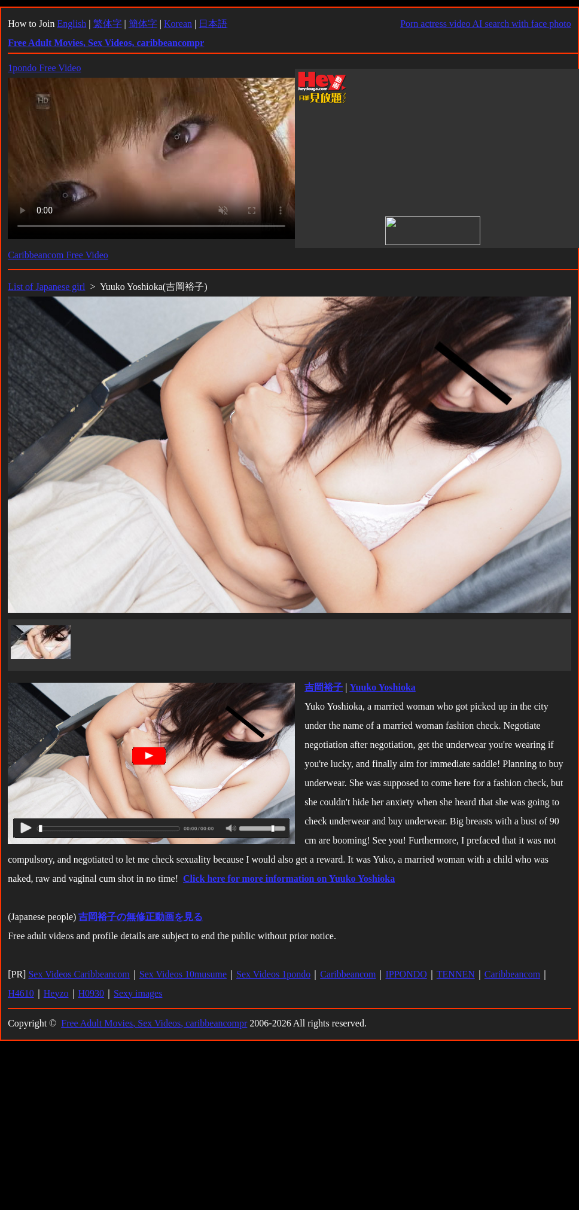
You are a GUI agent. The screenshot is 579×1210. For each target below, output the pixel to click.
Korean (178, 24)
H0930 (91, 993)
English (71, 24)
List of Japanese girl (46, 287)
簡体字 (143, 24)
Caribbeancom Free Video (58, 255)
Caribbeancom (348, 974)
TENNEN (456, 974)
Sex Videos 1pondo (273, 974)
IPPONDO (405, 974)
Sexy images (138, 993)
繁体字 (107, 24)
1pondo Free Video (44, 68)
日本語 (213, 24)
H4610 (21, 993)
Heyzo (56, 993)
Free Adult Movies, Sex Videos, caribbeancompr (154, 1023)
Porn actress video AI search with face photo (485, 24)
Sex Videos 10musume (183, 974)
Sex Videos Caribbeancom (78, 974)
